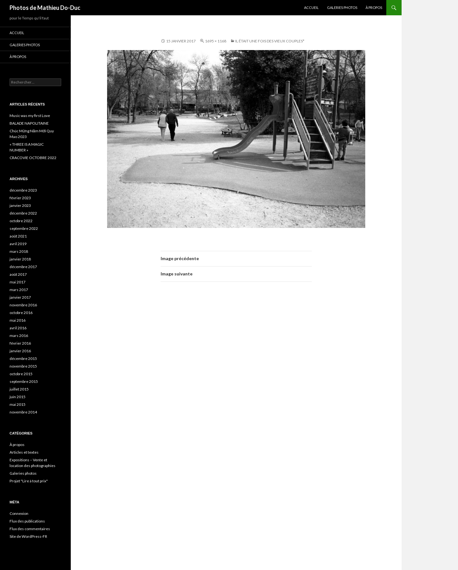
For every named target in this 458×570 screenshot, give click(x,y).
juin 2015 (17, 396)
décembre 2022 (23, 213)
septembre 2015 (24, 381)
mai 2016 (17, 320)
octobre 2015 (21, 373)
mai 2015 (17, 404)
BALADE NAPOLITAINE (29, 123)
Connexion (19, 513)
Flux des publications (27, 521)
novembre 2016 (23, 305)
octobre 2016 (21, 312)
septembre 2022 (24, 228)
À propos (374, 7)
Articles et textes (24, 452)
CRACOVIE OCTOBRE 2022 (33, 157)
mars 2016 (19, 335)
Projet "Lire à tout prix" (29, 481)
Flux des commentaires (30, 528)
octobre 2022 (21, 220)
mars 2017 (19, 289)
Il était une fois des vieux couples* (269, 41)
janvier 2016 (20, 350)
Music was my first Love (30, 115)
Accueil (311, 7)
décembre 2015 (23, 358)
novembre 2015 (23, 366)
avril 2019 (18, 243)
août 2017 (18, 274)
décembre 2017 (23, 266)
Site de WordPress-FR (28, 536)
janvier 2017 (20, 297)
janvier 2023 (20, 205)
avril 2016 (18, 327)
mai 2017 (17, 282)
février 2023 (20, 197)
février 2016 (20, 343)
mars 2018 (19, 251)
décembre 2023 (23, 190)
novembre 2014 (23, 412)
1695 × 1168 (215, 41)
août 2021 (18, 236)
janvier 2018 (20, 259)
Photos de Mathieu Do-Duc (45, 7)
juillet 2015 (19, 389)
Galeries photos (342, 7)
